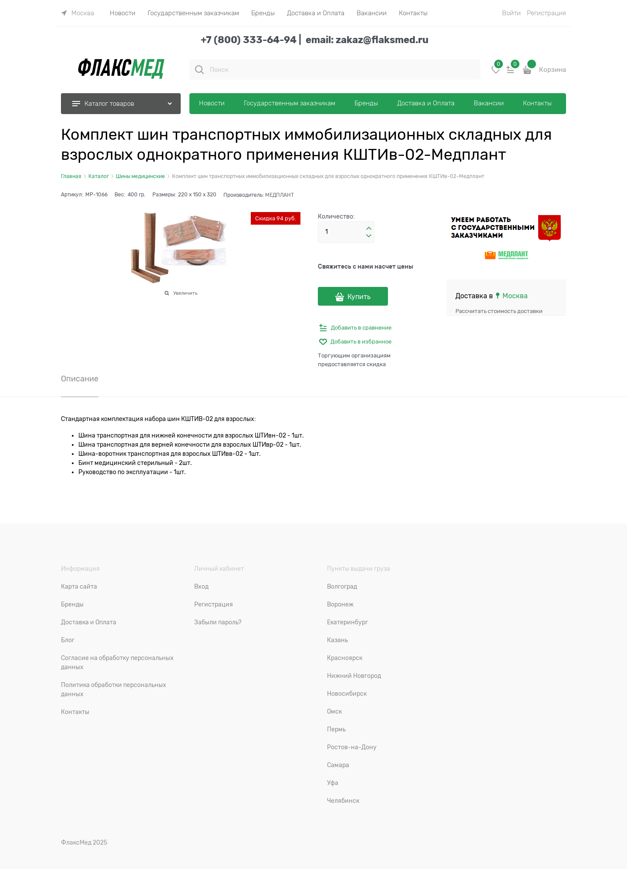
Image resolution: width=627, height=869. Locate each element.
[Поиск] (199, 69)
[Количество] (346, 232)
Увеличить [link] (185, 293)
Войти (511, 13)
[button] (369, 228)
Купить (359, 297)
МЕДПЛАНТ (279, 195)
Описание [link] (79, 379)
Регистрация (546, 13)
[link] (77, 13)
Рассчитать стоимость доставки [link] (499, 311)
